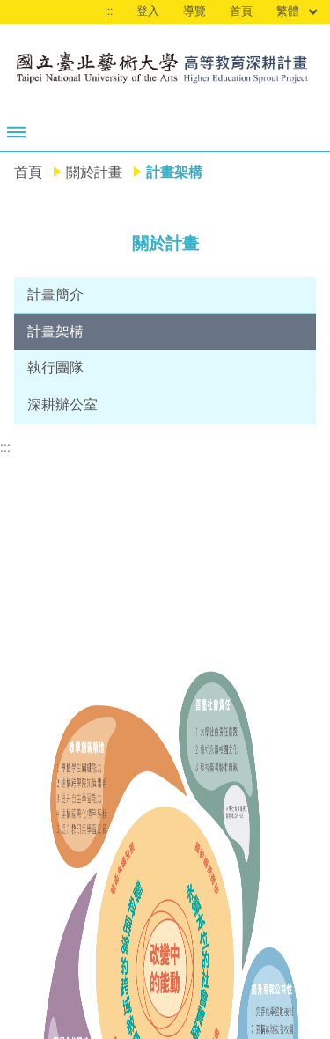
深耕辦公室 (62, 404)
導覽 (194, 11)
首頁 (241, 11)
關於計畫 (94, 172)
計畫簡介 (55, 294)
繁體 (297, 11)
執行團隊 (55, 367)
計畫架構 (55, 331)
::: (109, 11)
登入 (147, 11)
